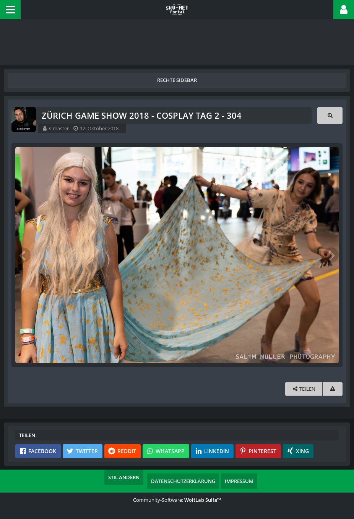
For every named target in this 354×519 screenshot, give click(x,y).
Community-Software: (177, 499)
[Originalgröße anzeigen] (330, 115)
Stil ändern (124, 477)
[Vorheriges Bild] (23, 255)
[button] (10, 9)
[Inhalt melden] (333, 389)
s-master (59, 128)
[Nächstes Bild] (331, 255)
